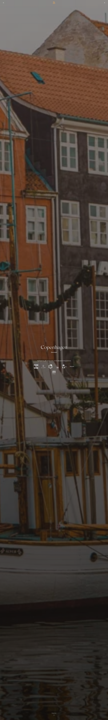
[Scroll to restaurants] (54, 713)
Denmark (54, 352)
